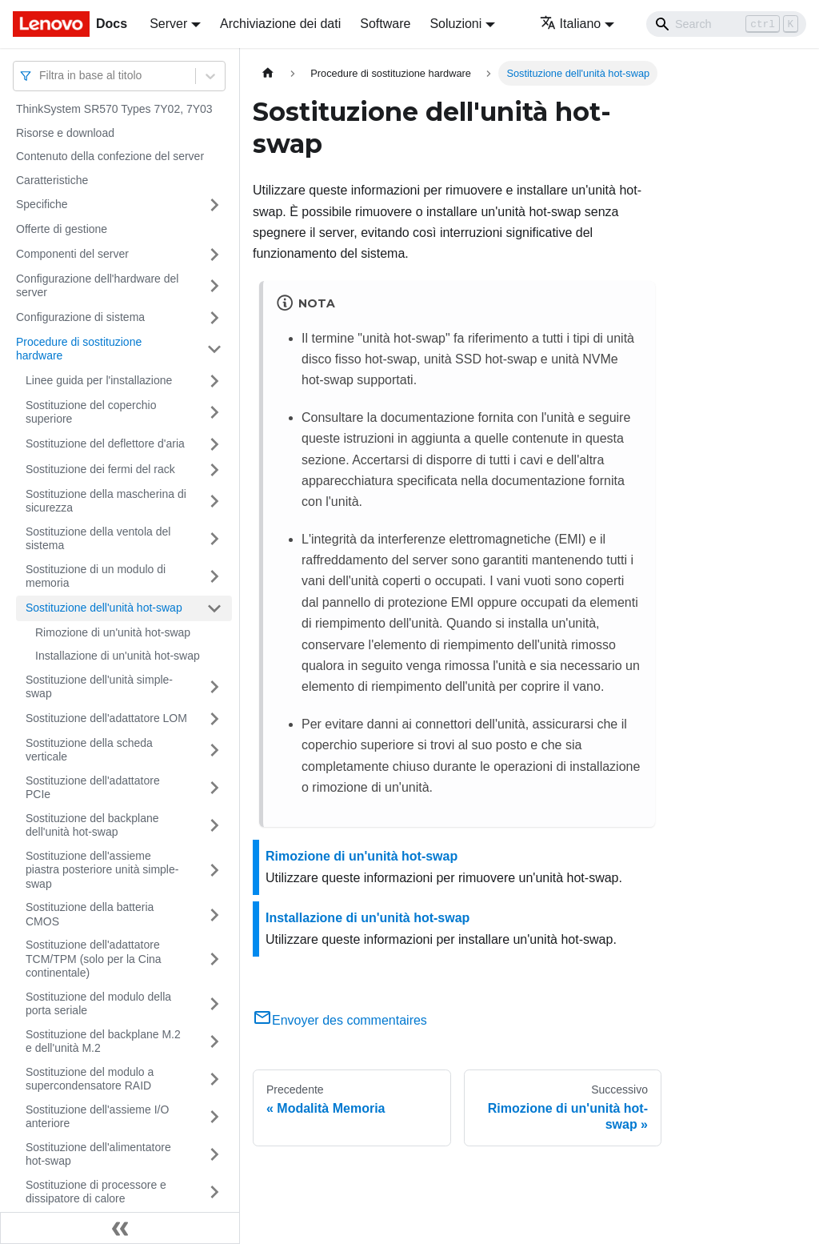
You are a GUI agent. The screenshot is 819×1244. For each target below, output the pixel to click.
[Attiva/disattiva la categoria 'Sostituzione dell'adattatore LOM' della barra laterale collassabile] (214, 719)
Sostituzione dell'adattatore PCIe (93, 787)
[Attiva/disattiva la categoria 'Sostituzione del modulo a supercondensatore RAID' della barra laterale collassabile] (214, 1079)
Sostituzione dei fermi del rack (100, 469)
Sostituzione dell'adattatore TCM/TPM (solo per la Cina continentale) (94, 958)
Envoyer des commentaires (340, 1020)
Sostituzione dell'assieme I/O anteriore (97, 1116)
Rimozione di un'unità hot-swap (112, 632)
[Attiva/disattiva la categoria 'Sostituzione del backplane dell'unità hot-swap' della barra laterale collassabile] (214, 826)
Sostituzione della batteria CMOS (90, 914)
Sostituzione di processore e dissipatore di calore (96, 1192)
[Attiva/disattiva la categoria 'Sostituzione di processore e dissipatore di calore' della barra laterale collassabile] (214, 1192)
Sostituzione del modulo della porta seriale (98, 1003)
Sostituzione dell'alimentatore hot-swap (98, 1154)
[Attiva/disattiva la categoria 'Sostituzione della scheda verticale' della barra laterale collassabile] (214, 750)
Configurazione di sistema (80, 317)
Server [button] (168, 23)
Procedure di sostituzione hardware (79, 349)
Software (385, 23)
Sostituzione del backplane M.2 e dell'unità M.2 (103, 1041)
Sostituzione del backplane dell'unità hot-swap (92, 825)
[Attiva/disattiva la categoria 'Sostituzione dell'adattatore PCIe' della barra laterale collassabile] (214, 788)
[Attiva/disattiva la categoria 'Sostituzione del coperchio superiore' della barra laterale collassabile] (214, 412)
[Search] (726, 24)
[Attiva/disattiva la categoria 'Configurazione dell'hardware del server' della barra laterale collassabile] (214, 286)
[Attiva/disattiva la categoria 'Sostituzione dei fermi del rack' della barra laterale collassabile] (214, 470)
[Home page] (268, 73)
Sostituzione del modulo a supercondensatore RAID (90, 1079)
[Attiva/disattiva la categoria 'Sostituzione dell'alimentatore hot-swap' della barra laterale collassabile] (214, 1155)
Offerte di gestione (61, 229)
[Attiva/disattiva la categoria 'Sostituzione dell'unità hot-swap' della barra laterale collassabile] (214, 608)
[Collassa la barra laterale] (120, 1228)
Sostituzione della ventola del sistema (98, 538)
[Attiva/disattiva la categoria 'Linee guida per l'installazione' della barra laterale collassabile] (214, 381)
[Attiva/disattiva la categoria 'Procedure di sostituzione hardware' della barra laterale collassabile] (214, 349)
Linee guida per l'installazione (99, 380)
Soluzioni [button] (455, 23)
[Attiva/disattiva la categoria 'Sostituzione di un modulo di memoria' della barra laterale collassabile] (214, 577)
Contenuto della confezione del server (110, 156)
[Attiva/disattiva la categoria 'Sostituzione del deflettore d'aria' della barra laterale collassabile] (214, 444)
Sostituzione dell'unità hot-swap (104, 607)
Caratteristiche (52, 180)
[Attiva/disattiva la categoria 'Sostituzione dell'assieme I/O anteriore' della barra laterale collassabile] (214, 1117)
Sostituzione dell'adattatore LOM (106, 718)
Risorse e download (65, 132)
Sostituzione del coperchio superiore (91, 412)
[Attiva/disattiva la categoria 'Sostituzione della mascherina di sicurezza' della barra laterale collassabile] (214, 501)
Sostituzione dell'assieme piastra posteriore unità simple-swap (102, 869)
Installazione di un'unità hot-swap (117, 655)
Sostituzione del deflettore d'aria (105, 443)
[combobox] (40, 75)
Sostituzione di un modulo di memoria (96, 576)
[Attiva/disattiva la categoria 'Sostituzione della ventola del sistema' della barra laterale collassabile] (214, 539)
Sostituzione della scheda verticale (89, 750)
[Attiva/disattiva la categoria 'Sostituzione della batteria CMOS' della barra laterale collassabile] (214, 914)
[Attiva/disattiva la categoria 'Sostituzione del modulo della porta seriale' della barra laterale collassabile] (214, 1004)
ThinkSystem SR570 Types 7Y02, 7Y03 (114, 108)
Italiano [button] (570, 23)
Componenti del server (72, 253)
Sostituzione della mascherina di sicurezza (106, 501)
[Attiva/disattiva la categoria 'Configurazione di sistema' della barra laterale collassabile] (214, 318)
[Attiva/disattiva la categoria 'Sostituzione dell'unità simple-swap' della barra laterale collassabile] (214, 687)
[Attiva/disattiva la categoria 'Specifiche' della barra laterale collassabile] (214, 205)
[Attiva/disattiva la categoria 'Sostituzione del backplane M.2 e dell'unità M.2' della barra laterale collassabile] (214, 1042)
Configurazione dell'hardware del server (97, 285)
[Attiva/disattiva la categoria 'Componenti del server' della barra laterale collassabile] (214, 254)
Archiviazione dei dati (280, 23)
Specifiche (42, 204)
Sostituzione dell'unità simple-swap (99, 686)
